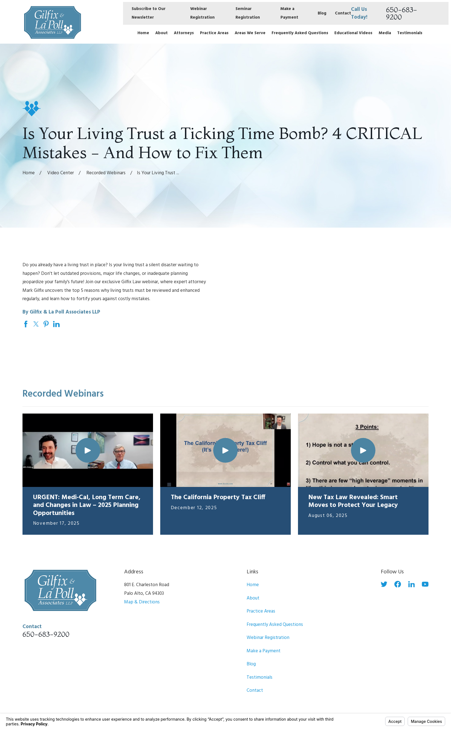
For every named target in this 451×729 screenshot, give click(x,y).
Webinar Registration (268, 637)
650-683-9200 (401, 13)
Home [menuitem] (143, 33)
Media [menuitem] (385, 33)
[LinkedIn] (411, 584)
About (253, 598)
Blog (322, 13)
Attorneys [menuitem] (184, 33)
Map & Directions (142, 602)
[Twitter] (384, 584)
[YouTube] (425, 584)
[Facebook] (397, 584)
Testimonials (259, 677)
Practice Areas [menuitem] (214, 33)
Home (253, 585)
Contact (343, 13)
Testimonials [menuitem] (409, 33)
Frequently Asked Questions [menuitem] (300, 33)
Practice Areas (261, 611)
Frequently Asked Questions (275, 624)
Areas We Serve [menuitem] (250, 33)
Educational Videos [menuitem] (353, 33)
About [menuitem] (161, 33)
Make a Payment (263, 651)
